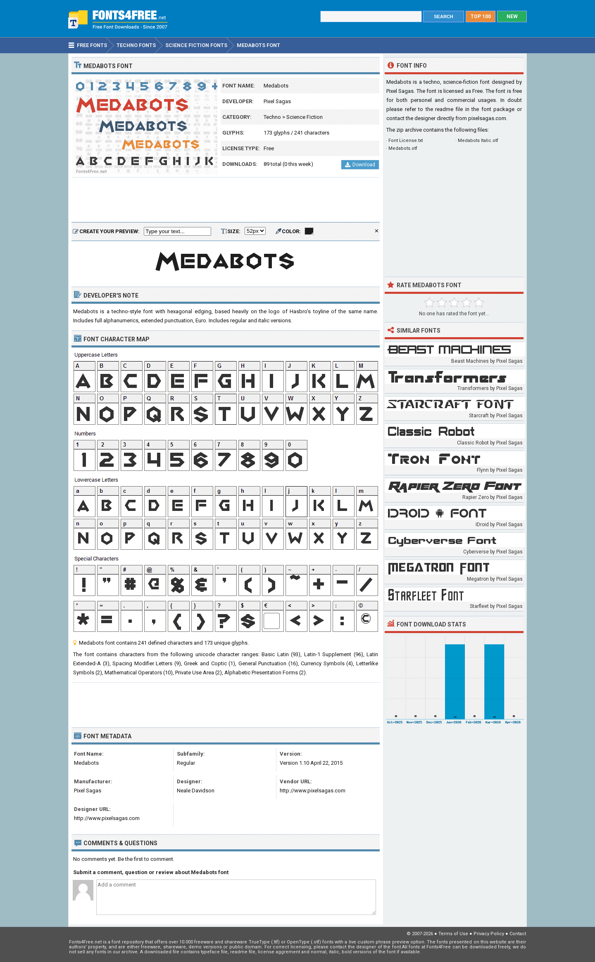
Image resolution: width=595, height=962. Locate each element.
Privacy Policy (489, 933)
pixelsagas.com (487, 118)
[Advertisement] (225, 200)
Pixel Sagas (277, 101)
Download (360, 165)
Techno (272, 117)
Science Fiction (304, 117)
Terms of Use (453, 933)
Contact (517, 933)
